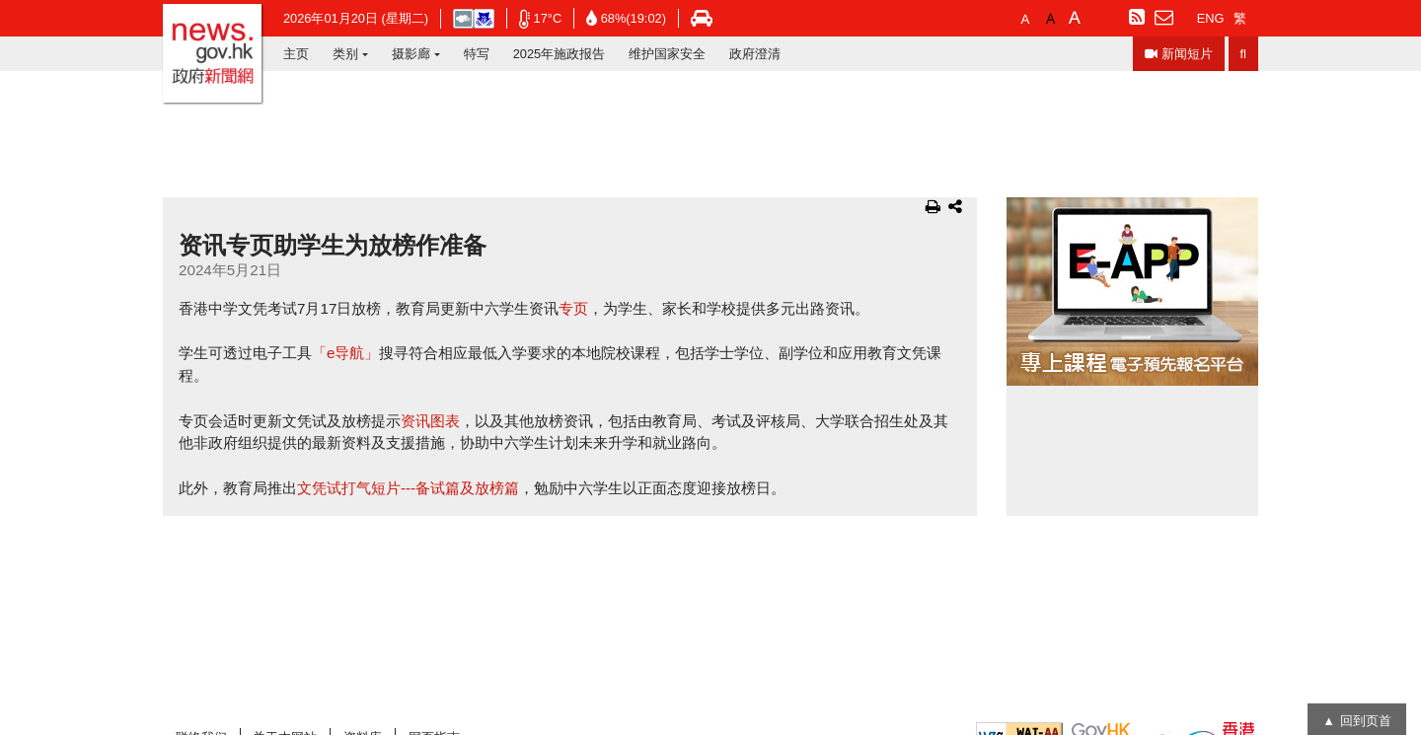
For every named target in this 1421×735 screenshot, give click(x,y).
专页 (573, 308)
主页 (296, 53)
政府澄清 (755, 53)
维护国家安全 (667, 53)
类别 (345, 53)
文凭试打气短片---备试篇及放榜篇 (408, 487)
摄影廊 (411, 53)
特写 (476, 53)
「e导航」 (345, 352)
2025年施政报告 (559, 53)
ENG (1211, 18)
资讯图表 (430, 420)
